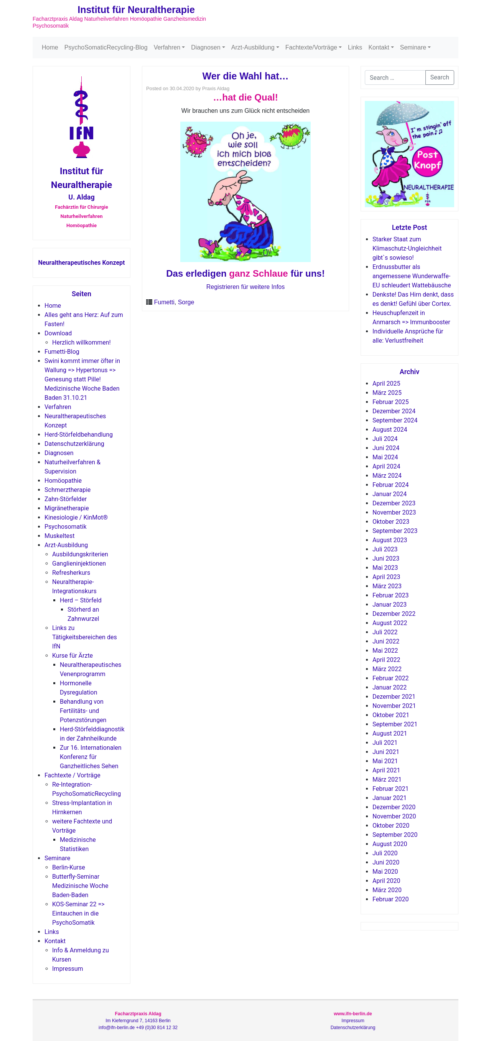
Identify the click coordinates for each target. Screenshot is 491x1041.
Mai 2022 (385, 650)
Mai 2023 (385, 567)
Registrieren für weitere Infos (245, 287)
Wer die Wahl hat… (245, 76)
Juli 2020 (384, 853)
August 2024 (389, 429)
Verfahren (167, 47)
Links (355, 47)
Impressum (67, 968)
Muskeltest (59, 535)
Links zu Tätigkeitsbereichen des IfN (84, 637)
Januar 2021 (389, 798)
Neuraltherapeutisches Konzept (81, 262)
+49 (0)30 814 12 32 (157, 1027)
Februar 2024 (390, 484)
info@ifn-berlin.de (117, 1027)
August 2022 (389, 623)
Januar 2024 (389, 494)
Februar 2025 (390, 402)
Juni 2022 (385, 641)
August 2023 (389, 540)
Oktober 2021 (390, 715)
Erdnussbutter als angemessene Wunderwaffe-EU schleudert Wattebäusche (411, 276)
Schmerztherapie (67, 489)
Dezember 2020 (393, 807)
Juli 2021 (384, 742)
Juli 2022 (384, 632)
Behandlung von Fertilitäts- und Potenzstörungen (83, 711)
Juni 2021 (385, 752)
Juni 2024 (385, 448)
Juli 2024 (384, 438)
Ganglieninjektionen (79, 563)
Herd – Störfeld (81, 600)
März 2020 (387, 890)
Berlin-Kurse (68, 867)
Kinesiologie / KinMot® (76, 517)
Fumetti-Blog (61, 351)
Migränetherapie (66, 508)
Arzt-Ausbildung (253, 47)
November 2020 (394, 816)
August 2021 (389, 733)
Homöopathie (63, 480)
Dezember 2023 (393, 503)
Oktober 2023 (390, 521)
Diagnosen (206, 47)
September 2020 (395, 834)
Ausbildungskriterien (80, 554)
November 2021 (394, 705)
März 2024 (387, 475)
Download (58, 333)
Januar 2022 (389, 687)
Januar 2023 (389, 604)
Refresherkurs (71, 572)
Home (50, 47)
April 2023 (386, 577)
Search (439, 77)
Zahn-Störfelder (65, 499)
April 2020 (386, 880)
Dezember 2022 (393, 613)
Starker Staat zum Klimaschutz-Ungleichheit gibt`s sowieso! (407, 248)
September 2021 (395, 724)
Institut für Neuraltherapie (136, 9)
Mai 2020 (385, 871)
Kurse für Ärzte (72, 655)
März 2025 (387, 392)
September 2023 (395, 531)
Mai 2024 (385, 457)
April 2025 (386, 383)
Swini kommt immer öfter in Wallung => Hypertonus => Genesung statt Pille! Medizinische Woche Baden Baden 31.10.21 (82, 379)
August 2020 (389, 844)
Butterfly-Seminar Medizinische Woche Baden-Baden (80, 886)
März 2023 (387, 586)
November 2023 (394, 512)
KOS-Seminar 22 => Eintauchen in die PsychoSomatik (78, 913)
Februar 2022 (390, 678)
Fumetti (164, 302)
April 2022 (386, 659)
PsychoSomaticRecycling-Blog (106, 47)
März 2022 (387, 669)
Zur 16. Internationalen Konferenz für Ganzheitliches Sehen (91, 757)
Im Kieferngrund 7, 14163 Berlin (137, 1020)
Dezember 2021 (393, 696)
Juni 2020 (385, 862)
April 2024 (386, 466)
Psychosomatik (65, 526)
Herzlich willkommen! (81, 342)
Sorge (186, 302)
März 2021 (387, 779)
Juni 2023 (385, 558)
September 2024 (395, 420)
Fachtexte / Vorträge (72, 775)
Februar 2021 (390, 788)
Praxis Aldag (215, 88)
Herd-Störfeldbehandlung (78, 434)
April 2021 (386, 770)
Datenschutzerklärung (74, 443)
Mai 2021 (385, 761)
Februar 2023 (390, 595)
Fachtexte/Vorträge (311, 47)
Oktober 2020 (390, 825)
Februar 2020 (390, 899)
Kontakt (378, 47)
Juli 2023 (384, 549)
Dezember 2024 (393, 411)
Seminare (413, 47)
